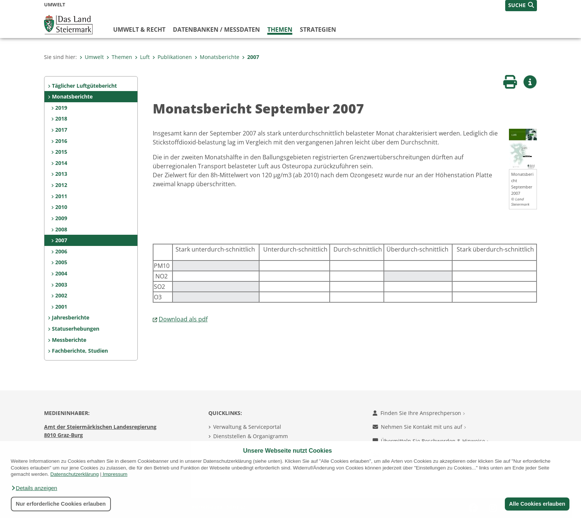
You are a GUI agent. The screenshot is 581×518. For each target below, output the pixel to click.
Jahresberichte (70, 317)
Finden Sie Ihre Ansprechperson (419, 412)
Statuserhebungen (75, 328)
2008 (61, 229)
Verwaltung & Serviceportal (247, 426)
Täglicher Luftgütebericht (84, 85)
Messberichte (69, 339)
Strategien (318, 29)
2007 (250, 56)
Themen (279, 29)
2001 (61, 306)
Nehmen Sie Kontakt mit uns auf (419, 426)
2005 (61, 262)
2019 (61, 107)
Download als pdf (183, 319)
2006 (61, 251)
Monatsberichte (217, 56)
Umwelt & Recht (139, 29)
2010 (61, 206)
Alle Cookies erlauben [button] (537, 504)
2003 (61, 284)
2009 (61, 218)
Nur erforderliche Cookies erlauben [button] (61, 504)
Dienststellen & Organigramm (250, 436)
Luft (142, 56)
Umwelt (92, 56)
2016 (61, 140)
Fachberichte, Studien (80, 350)
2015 (61, 151)
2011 (61, 196)
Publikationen (172, 56)
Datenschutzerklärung (74, 474)
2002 (61, 295)
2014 (61, 162)
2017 (61, 129)
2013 (61, 173)
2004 (61, 273)
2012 (61, 184)
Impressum (115, 474)
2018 (61, 118)
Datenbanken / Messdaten (216, 29)
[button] (34, 488)
